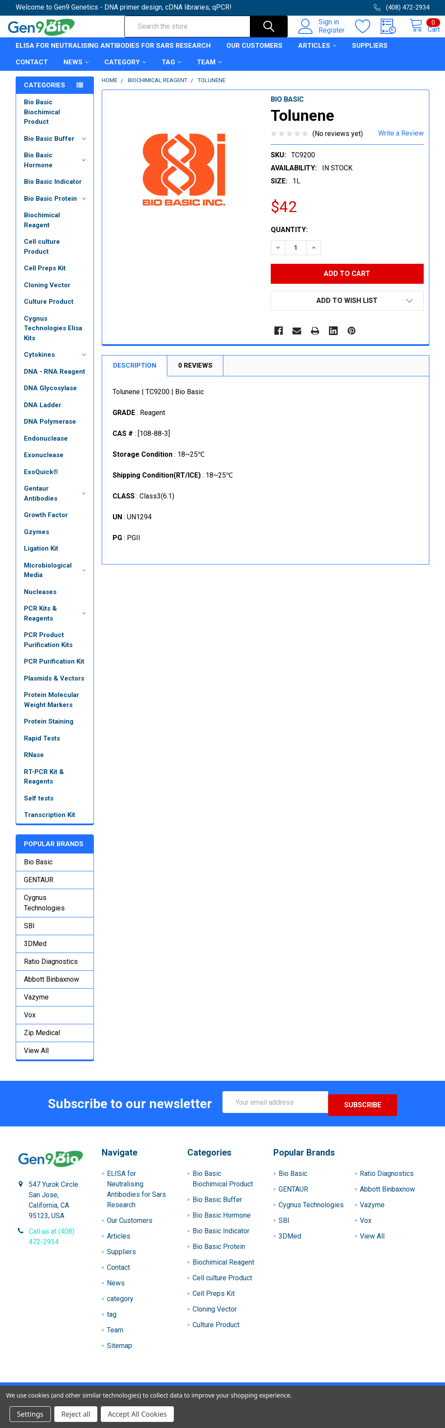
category (125, 70)
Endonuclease (46, 446)
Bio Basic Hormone (56, 168)
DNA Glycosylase (50, 396)
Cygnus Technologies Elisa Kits (53, 336)
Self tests (38, 806)
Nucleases (40, 600)
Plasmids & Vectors (54, 686)
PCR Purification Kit (54, 669)
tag (171, 70)
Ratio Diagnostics (51, 969)
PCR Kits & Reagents (56, 621)
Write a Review (401, 141)
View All (36, 1058)
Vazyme (36, 1005)
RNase (34, 763)
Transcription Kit (49, 823)
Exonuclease (43, 463)
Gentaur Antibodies (56, 501)
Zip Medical (42, 1040)
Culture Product (48, 309)
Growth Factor (46, 523)
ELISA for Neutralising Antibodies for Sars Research (113, 53)
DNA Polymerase (50, 429)
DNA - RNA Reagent (54, 379)
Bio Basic (38, 870)
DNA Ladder (42, 413)
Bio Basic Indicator (53, 189)
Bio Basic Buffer (56, 146)
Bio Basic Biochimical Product (42, 119)
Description (134, 373)
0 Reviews (195, 373)
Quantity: (289, 237)
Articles (317, 53)
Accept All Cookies (137, 1414)
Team (209, 70)
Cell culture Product (42, 254)
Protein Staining (48, 729)
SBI (29, 934)
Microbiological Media (56, 578)
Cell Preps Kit (45, 276)
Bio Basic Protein (56, 206)
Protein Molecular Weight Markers (51, 708)
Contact (32, 70)
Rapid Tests (42, 746)
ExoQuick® (41, 480)
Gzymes (36, 540)
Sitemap (119, 1350)
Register (322, 35)
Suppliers (370, 53)
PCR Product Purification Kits (48, 648)
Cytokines (56, 362)
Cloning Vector (47, 293)
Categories (44, 93)
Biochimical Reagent (42, 228)
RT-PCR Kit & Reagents (44, 785)
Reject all (75, 1414)
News (76, 70)
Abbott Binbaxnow (51, 987)
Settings (30, 1414)
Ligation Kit (41, 556)
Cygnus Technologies (44, 910)
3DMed (35, 951)
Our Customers (254, 53)
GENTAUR (38, 887)
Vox (30, 1023)
